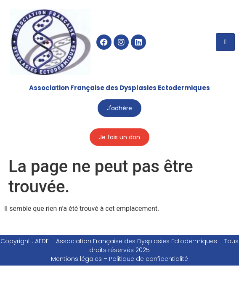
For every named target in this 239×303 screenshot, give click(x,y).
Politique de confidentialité (148, 259)
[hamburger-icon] (225, 42)
